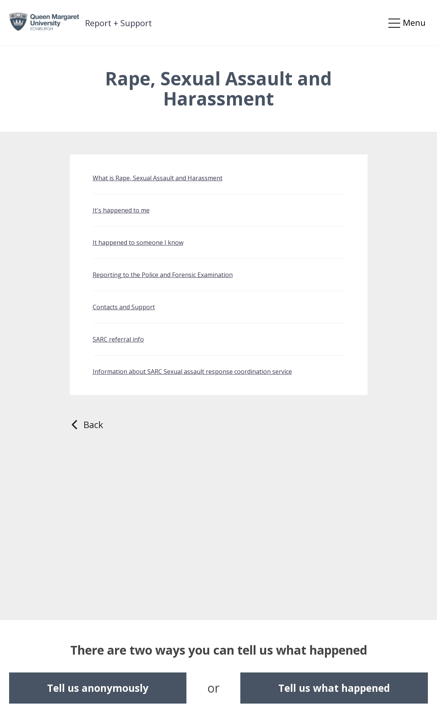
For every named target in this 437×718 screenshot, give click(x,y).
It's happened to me (121, 210)
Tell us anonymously (97, 688)
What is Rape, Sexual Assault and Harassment (157, 178)
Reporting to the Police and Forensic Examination (163, 275)
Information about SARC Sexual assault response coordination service (192, 371)
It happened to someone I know (138, 242)
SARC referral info (118, 339)
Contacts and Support (124, 307)
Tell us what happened (334, 688)
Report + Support (118, 22)
